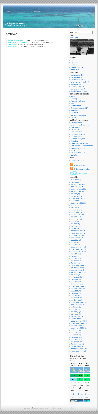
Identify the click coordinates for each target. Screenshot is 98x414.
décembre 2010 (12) (78, 247)
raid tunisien (12, 44)
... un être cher (76, 132)
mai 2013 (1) (75, 208)
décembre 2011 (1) (78, 231)
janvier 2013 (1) (76, 210)
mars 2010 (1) (76, 261)
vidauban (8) (76, 84)
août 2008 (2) (76, 291)
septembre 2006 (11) (79, 328)
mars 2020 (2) (76, 182)
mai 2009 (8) (76, 279)
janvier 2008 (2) (77, 300)
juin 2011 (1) (75, 242)
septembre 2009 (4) (78, 272)
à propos (74, 63)
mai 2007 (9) (76, 312)
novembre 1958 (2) (78, 351)
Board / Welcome (78, 101)
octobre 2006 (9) (77, 326)
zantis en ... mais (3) (78, 89)
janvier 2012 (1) (76, 228)
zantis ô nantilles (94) (79, 91)
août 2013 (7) (76, 205)
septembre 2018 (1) (78, 184)
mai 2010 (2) (75, 256)
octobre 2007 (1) (77, 305)
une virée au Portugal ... (80, 125)
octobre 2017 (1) (77, 187)
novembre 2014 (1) (78, 198)
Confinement (76, 106)
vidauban (74, 113)
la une (73, 60)
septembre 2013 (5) (78, 203)
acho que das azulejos (79, 115)
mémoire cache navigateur (18, 42)
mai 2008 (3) (76, 293)
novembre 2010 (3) (78, 249)
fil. (64, 408)
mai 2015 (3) (75, 194)
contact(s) (75, 70)
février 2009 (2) (77, 284)
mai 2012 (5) (75, 224)
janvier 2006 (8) (77, 346)
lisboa (73, 117)
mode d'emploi (77, 67)
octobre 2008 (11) (77, 289)
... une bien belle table (79, 143)
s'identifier (74, 37)
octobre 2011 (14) (77, 235)
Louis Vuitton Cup (78, 153)
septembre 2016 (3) (78, 189)
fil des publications (81, 166)
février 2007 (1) (77, 316)
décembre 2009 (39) (79, 265)
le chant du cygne (78, 139)
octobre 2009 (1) (77, 270)
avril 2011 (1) (75, 245)
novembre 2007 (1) (78, 302)
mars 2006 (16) (76, 342)
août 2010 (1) (76, 254)
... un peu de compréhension (82, 146)
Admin (72, 408)
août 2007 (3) (76, 307)
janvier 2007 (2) (77, 319)
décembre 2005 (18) (79, 349)
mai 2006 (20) (76, 337)
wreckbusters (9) (77, 87)
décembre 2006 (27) (79, 321)
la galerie (74, 65)
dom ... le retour (14, 46)
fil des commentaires (82, 169)
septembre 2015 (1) (78, 191)
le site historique (77, 160)
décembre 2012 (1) (78, 212)
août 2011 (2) (76, 240)
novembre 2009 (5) (78, 268)
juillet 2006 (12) (77, 333)
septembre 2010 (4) (78, 252)
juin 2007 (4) (75, 309)
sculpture (75, 155)
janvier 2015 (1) (76, 196)
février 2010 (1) (76, 263)
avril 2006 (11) (76, 339)
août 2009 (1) (76, 275)
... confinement (76, 123)
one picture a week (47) (80, 82)
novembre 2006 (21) (79, 323)
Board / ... (74, 96)
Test (72, 103)
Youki (73, 150)
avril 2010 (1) (76, 258)
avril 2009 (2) (76, 282)
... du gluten (75, 127)
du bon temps (76, 136)
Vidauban (75, 110)
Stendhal (74, 141)
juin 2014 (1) (75, 201)
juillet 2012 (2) (76, 219)
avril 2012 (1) (76, 226)
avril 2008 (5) (76, 295)
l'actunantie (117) (77, 77)
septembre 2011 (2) (78, 238)
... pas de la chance (78, 148)
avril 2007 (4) (76, 314)
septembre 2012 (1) (78, 214)
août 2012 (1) (76, 217)
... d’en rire (75, 129)
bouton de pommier (15, 41)
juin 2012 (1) (75, 221)
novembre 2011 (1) (78, 233)
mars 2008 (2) (76, 298)
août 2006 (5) (76, 330)
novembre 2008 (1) (78, 286)
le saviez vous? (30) (78, 80)
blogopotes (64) (77, 75)
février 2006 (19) (77, 344)
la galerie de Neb (78, 134)
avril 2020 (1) (76, 180)
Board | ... (74, 99)
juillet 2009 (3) (76, 277)
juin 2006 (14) (76, 335)
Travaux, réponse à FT (79, 108)
